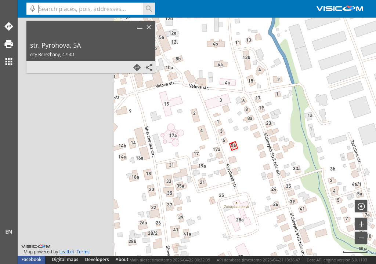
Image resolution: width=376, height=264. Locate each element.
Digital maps (65, 259)
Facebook (31, 259)
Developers (97, 259)
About (122, 259)
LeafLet (66, 252)
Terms (83, 252)
